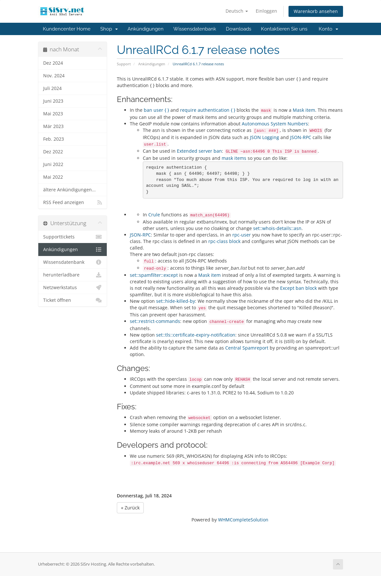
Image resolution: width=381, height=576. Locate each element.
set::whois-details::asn (277, 228)
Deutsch (237, 11)
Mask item (304, 110)
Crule (154, 214)
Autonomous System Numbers (275, 124)
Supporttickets (72, 237)
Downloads (238, 29)
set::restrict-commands (155, 321)
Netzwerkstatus (72, 287)
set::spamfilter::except (154, 275)
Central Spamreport (246, 348)
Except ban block (298, 288)
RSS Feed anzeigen (72, 202)
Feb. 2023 (53, 139)
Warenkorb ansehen (316, 11)
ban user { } (156, 110)
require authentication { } (207, 110)
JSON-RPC (300, 137)
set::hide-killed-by (175, 301)
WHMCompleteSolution (243, 520)
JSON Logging (264, 137)
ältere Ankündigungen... (69, 190)
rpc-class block (224, 241)
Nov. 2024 (54, 76)
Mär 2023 (53, 126)
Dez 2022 (53, 152)
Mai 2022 (53, 177)
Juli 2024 (52, 88)
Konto (328, 29)
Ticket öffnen (72, 300)
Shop (109, 29)
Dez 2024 (53, 63)
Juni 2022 (53, 164)
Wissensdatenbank (194, 29)
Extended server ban (199, 151)
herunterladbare (72, 275)
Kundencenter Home (67, 29)
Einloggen (266, 11)
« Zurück (130, 508)
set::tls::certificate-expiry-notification (195, 335)
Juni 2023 (53, 101)
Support (124, 63)
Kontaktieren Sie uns (284, 29)
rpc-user (241, 235)
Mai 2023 (53, 114)
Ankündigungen (146, 29)
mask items (234, 158)
